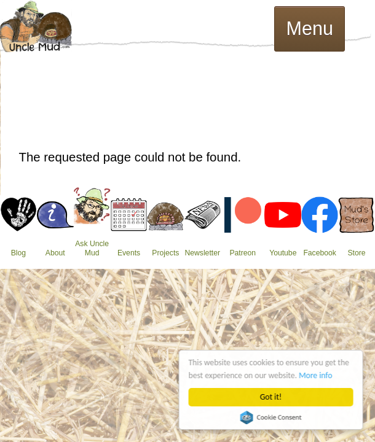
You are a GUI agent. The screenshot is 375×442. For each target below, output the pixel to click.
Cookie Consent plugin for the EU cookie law (271, 417)
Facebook (319, 253)
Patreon (242, 253)
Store (356, 253)
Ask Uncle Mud (92, 248)
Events (128, 253)
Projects (165, 253)
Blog (18, 253)
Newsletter (202, 253)
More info (316, 375)
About (55, 253)
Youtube (282, 253)
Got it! (271, 397)
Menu (309, 28)
